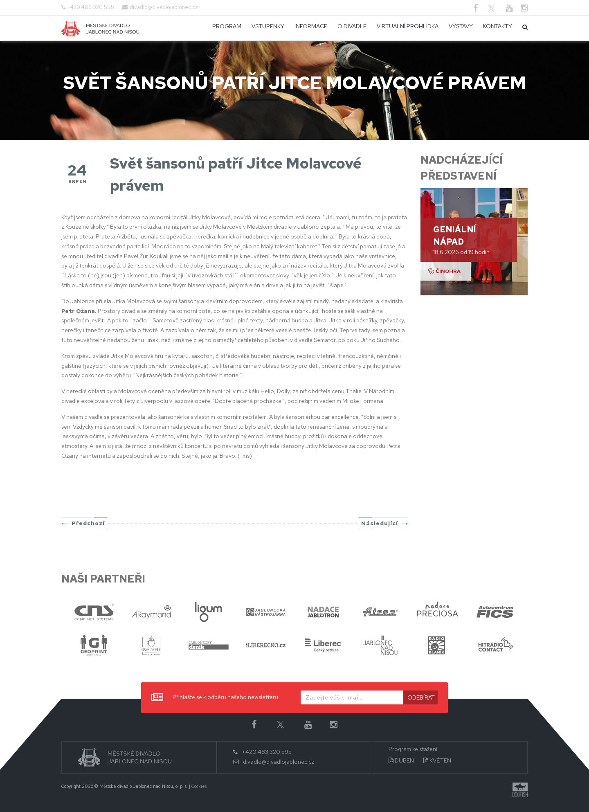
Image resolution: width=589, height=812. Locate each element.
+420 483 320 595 (90, 7)
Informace (310, 26)
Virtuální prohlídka (407, 26)
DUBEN (401, 761)
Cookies (199, 786)
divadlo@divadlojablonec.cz (164, 7)
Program (226, 26)
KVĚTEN (437, 761)
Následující (379, 523)
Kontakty (497, 26)
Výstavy (461, 26)
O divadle (351, 26)
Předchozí (88, 523)
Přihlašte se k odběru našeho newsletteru (214, 698)
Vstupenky (268, 26)
